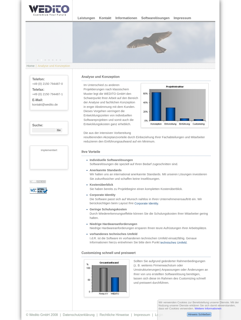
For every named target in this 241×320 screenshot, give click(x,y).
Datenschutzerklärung (79, 315)
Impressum (182, 18)
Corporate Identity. (146, 203)
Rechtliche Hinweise (114, 315)
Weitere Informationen (208, 308)
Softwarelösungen (155, 18)
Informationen (126, 18)
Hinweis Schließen (199, 314)
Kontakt (105, 18)
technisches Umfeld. (173, 242)
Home (31, 65)
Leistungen (86, 18)
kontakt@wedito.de (45, 104)
